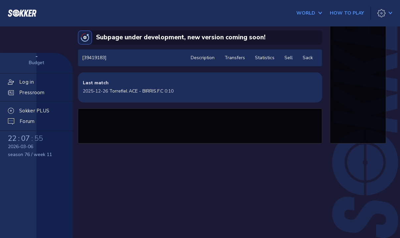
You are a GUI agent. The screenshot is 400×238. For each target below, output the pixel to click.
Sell (288, 58)
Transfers (235, 58)
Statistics (265, 58)
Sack (308, 58)
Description (203, 58)
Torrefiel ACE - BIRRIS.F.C (136, 91)
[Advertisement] (200, 125)
